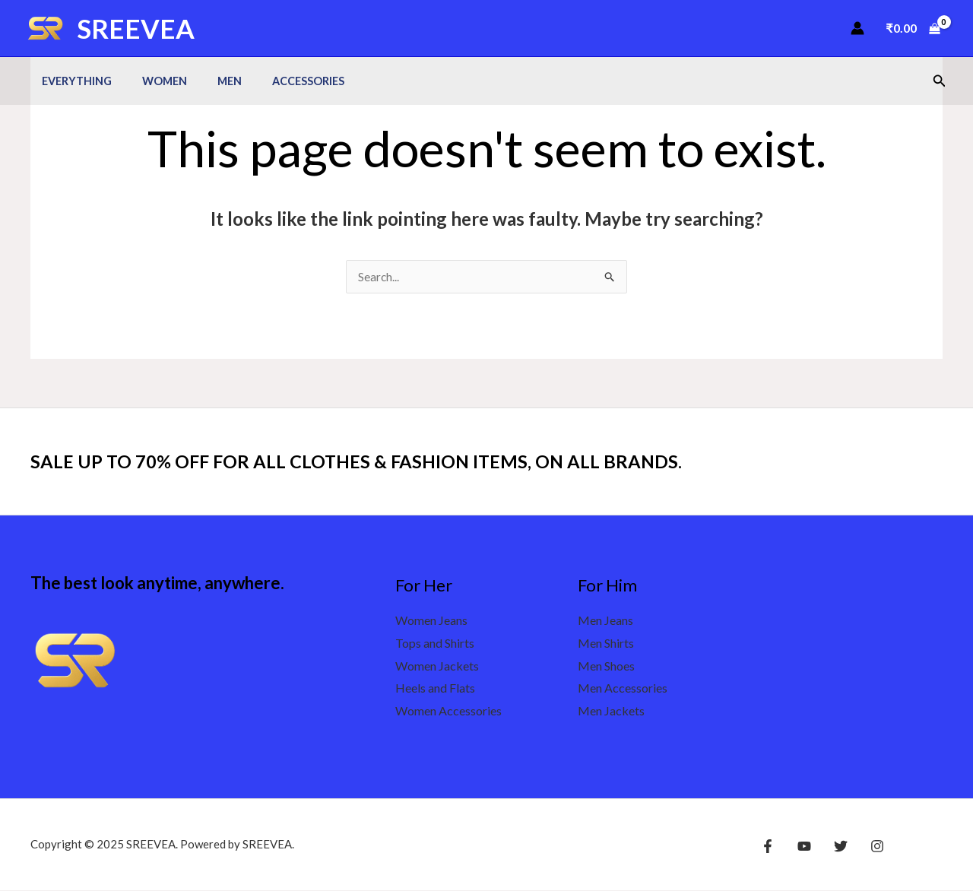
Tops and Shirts (434, 643)
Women (151, 81)
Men (208, 81)
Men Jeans (605, 621)
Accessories (278, 81)
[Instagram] (866, 847)
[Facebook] (768, 847)
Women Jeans (431, 621)
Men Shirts (606, 643)
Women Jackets (437, 666)
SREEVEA (136, 28)
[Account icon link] (857, 28)
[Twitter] (833, 847)
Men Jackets (611, 711)
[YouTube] (800, 847)
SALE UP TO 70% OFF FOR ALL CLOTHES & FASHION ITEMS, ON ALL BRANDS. (383, 461)
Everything (72, 81)
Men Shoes (606, 666)
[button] (939, 80)
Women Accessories (448, 711)
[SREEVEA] (46, 26)
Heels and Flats (435, 688)
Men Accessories (622, 688)
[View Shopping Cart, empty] (913, 28)
